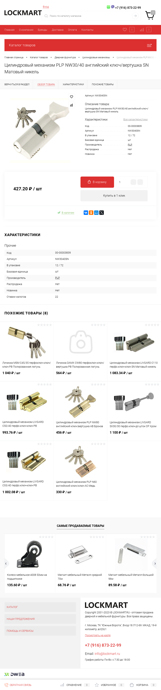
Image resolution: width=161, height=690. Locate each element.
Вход (46, 6)
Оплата (72, 29)
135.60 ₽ (17, 585)
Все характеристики (135, 119)
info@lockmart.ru (107, 654)
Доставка (58, 29)
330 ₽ (80, 494)
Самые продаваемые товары (80, 526)
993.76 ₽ (26, 434)
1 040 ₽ (26, 375)
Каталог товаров (80, 45)
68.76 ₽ (67, 585)
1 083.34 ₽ (134, 375)
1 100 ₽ (134, 434)
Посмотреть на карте (98, 635)
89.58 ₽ (117, 585)
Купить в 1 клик (114, 195)
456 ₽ (80, 434)
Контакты (87, 29)
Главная (9, 29)
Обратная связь (17, 684)
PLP (130, 144)
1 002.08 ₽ (26, 494)
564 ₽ (80, 375)
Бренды (42, 29)
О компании (26, 29)
